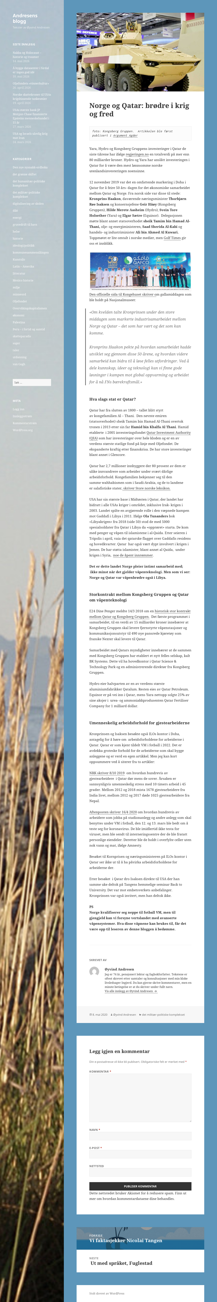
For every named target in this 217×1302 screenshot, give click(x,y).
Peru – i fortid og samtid (29, 329)
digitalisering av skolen (28, 204)
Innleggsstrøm (22, 416)
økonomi (18, 315)
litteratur (19, 273)
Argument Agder (125, 135)
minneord (19, 294)
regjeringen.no (137, 154)
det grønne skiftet (25, 174)
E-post (95, 1148)
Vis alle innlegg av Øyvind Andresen (129, 991)
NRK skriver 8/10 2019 (107, 773)
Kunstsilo (19, 259)
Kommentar (100, 1071)
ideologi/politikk (23, 245)
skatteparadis (22, 336)
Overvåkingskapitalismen (30, 308)
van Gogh (19, 364)
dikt (15, 211)
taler (16, 350)
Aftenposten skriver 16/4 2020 (113, 812)
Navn (94, 1130)
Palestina (19, 322)
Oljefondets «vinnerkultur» (31, 83)
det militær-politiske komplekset (163, 1015)
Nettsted (96, 1166)
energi (17, 218)
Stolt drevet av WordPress (106, 1293)
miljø (16, 287)
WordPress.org (23, 430)
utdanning (20, 357)
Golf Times (172, 238)
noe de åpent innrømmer (133, 555)
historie (18, 238)
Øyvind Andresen (124, 1015)
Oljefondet (20, 301)
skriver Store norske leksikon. (146, 488)
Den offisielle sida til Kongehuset (115, 294)
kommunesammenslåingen (31, 252)
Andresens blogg (25, 18)
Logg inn (18, 409)
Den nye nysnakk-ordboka (30, 167)
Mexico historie (23, 280)
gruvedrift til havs (25, 224)
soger (16, 343)
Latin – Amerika (23, 266)
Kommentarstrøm (25, 423)
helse (16, 231)
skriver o (148, 294)
